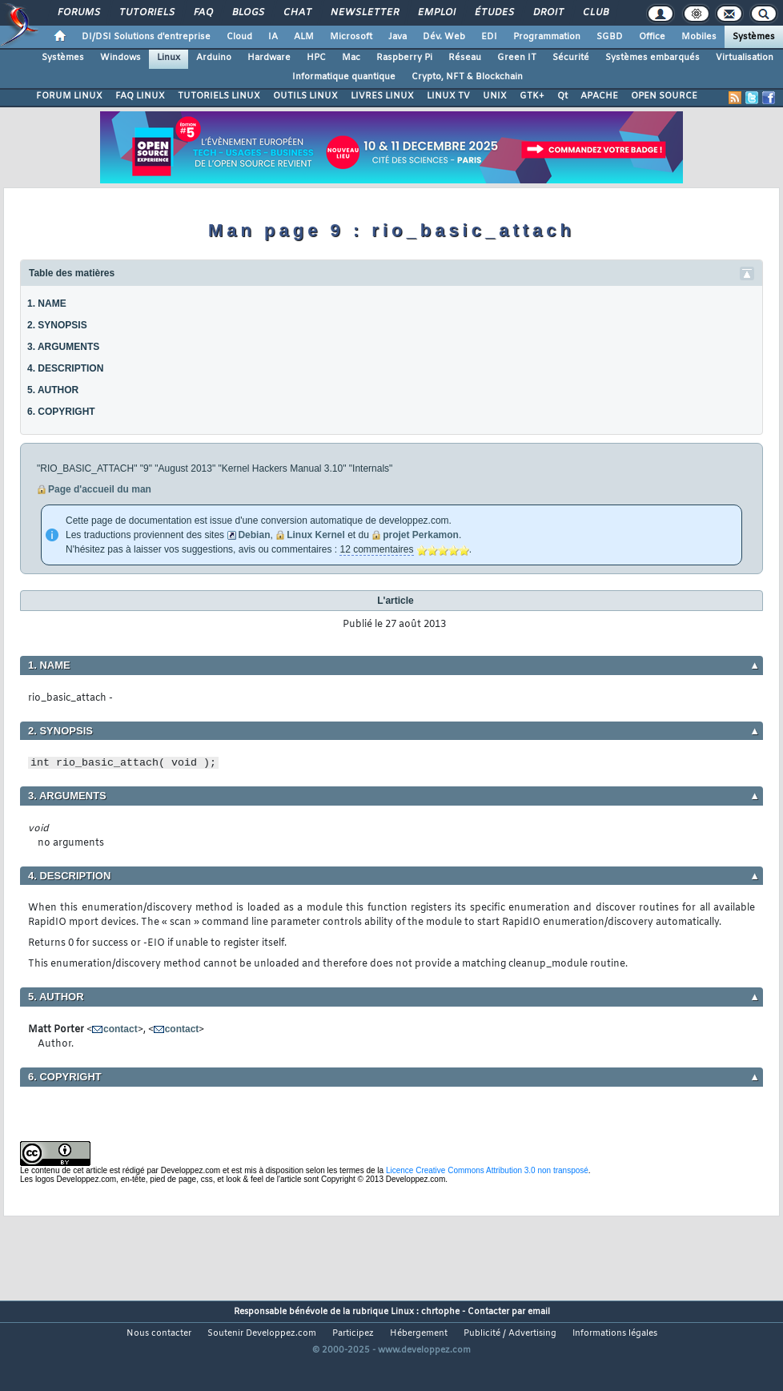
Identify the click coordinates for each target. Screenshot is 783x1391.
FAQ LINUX (140, 96)
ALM (304, 36)
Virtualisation (744, 57)
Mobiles (699, 36)
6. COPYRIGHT (61, 411)
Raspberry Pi (404, 57)
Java (397, 36)
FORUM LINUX (69, 96)
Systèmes (754, 36)
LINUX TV (448, 96)
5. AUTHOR (52, 390)
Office (652, 36)
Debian (254, 535)
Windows (120, 57)
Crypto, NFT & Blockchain (467, 76)
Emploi (436, 12)
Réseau (464, 57)
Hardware (269, 57)
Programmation (546, 36)
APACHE (599, 96)
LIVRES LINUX (382, 96)
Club (594, 12)
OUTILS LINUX (305, 96)
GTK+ (532, 96)
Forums (78, 12)
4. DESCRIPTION (65, 368)
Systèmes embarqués (652, 57)
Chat (296, 12)
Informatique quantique (344, 76)
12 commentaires (376, 549)
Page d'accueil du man (99, 489)
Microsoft (351, 36)
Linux (168, 57)
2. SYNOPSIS (57, 325)
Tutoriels (146, 12)
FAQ (202, 12)
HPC (316, 57)
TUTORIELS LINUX (219, 96)
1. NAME (46, 303)
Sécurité (570, 57)
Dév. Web (444, 36)
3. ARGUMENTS (63, 346)
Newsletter (364, 12)
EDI (489, 36)
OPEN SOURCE (664, 96)
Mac (351, 57)
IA (273, 36)
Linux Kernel (316, 535)
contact (120, 1029)
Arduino (213, 57)
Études (493, 12)
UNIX (495, 96)
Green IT (516, 57)
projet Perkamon (421, 535)
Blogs (247, 12)
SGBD (609, 36)
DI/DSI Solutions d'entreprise (146, 36)
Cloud (239, 36)
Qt (562, 96)
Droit (547, 12)
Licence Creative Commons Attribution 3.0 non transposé (487, 1170)
